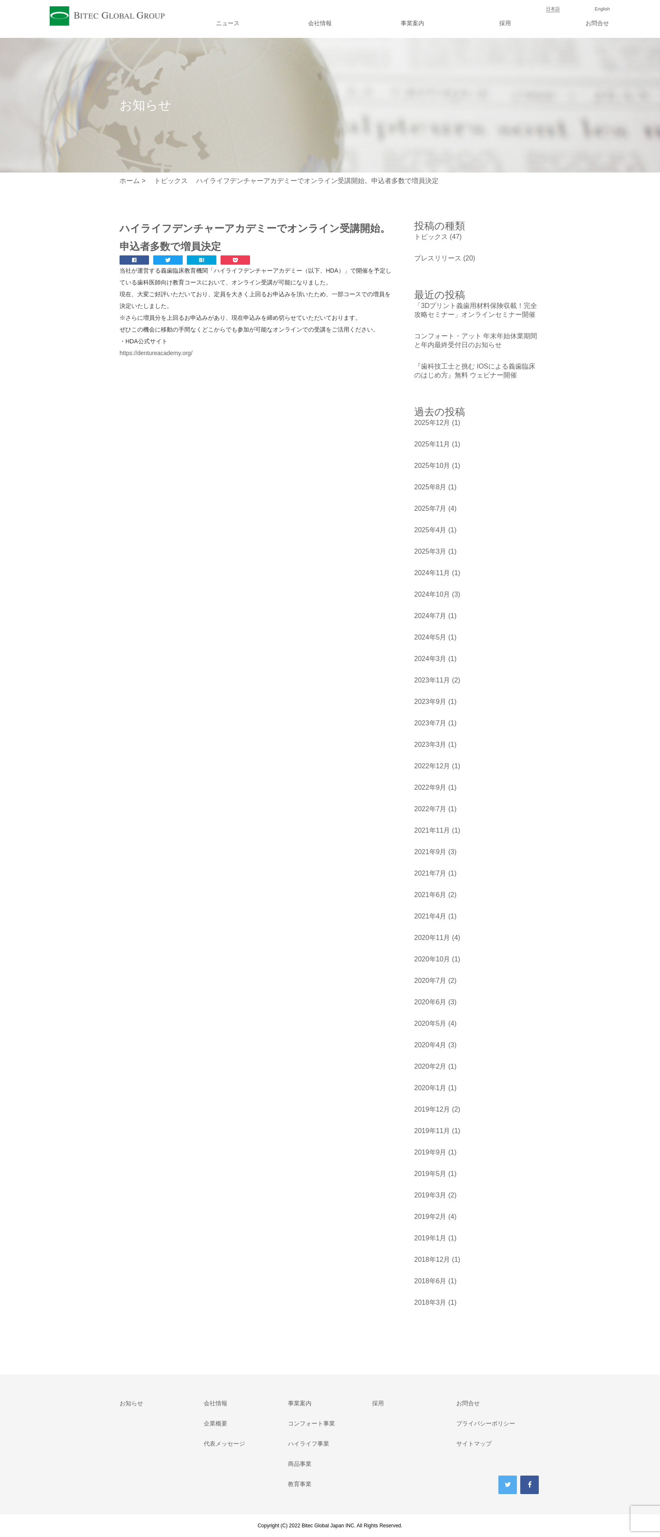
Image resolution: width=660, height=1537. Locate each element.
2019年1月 (430, 1238)
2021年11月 (432, 830)
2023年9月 (430, 701)
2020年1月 (430, 1087)
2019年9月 (430, 1152)
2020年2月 (430, 1066)
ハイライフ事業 (308, 1443)
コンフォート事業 (311, 1423)
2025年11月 (432, 444)
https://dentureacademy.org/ (156, 353)
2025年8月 (430, 487)
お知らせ (131, 1403)
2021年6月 (430, 894)
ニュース (228, 23)
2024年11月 (432, 572)
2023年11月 (432, 680)
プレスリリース (437, 258)
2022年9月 (430, 787)
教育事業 (299, 1484)
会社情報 (320, 23)
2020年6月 (430, 1002)
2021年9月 (430, 851)
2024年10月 (432, 594)
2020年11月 (432, 937)
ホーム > (133, 180)
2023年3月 (430, 744)
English (602, 8)
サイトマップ (474, 1443)
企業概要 (215, 1423)
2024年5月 (430, 637)
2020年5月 (430, 1023)
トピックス (431, 236)
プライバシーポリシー (485, 1423)
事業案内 (412, 23)
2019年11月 (432, 1130)
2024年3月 (430, 658)
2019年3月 (430, 1195)
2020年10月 (432, 959)
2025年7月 (430, 508)
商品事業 (299, 1463)
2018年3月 (430, 1302)
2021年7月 (430, 873)
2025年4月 (430, 530)
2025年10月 (432, 465)
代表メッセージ (224, 1443)
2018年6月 (430, 1281)
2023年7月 (430, 723)
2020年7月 (430, 980)
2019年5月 (430, 1173)
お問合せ (597, 23)
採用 (505, 23)
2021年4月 (430, 916)
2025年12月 (432, 422)
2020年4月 (430, 1045)
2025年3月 (430, 551)
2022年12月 (432, 766)
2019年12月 (432, 1109)
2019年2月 (430, 1216)
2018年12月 (432, 1259)
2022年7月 (430, 808)
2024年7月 (430, 615)
